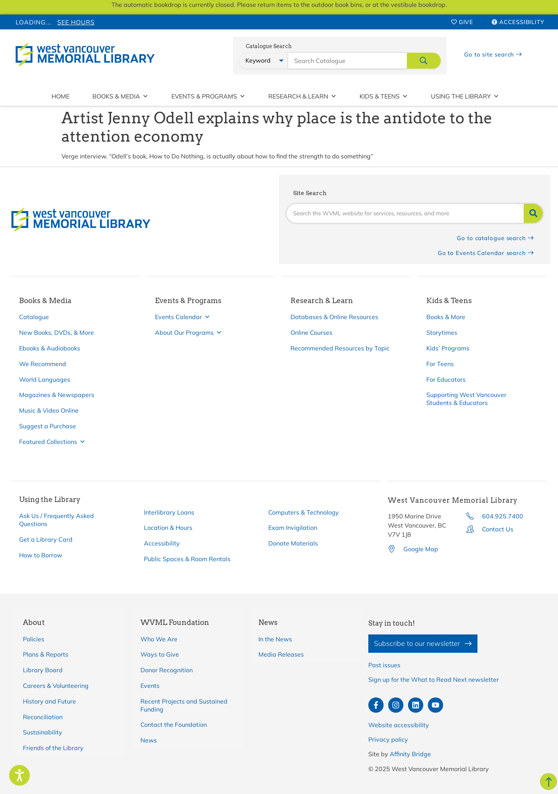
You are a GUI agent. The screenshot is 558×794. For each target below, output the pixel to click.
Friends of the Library (53, 748)
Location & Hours (168, 527)
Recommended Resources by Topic (340, 348)
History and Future (49, 701)
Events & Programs (208, 96)
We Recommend (42, 364)
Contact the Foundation (173, 724)
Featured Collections (52, 442)
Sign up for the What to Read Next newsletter (433, 679)
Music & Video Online (49, 410)
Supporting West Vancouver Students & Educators (466, 399)
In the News (275, 639)
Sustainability (42, 732)
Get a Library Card (46, 539)
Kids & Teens (384, 96)
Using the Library (465, 96)
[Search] (533, 213)
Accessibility (162, 543)
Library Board (43, 670)
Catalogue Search (269, 46)
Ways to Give (159, 654)
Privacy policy (388, 739)
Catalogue (34, 317)
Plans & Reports (45, 654)
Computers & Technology (303, 512)
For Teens (440, 364)
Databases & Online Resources (334, 317)
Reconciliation (43, 717)
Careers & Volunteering (56, 685)
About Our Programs (188, 333)
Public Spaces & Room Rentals (187, 559)
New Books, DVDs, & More (56, 332)
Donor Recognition (166, 670)
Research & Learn (302, 96)
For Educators (446, 379)
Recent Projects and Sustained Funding (183, 705)
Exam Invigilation (292, 527)
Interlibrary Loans (169, 512)
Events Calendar (182, 317)
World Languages (44, 379)
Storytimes (441, 332)
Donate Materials (293, 543)
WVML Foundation (174, 622)
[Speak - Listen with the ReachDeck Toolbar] (19, 775)
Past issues (384, 665)
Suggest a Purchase (47, 426)
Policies (33, 639)
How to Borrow (40, 555)
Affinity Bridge (410, 754)
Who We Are (158, 639)
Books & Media (120, 96)
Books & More (445, 317)
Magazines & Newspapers (56, 395)
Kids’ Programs (447, 348)
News (148, 740)
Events (150, 685)
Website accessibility (398, 725)
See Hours (76, 22)
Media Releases (281, 654)
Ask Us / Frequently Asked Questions (56, 520)
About (34, 622)
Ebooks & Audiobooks (49, 348)
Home (60, 96)
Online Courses (311, 332)
